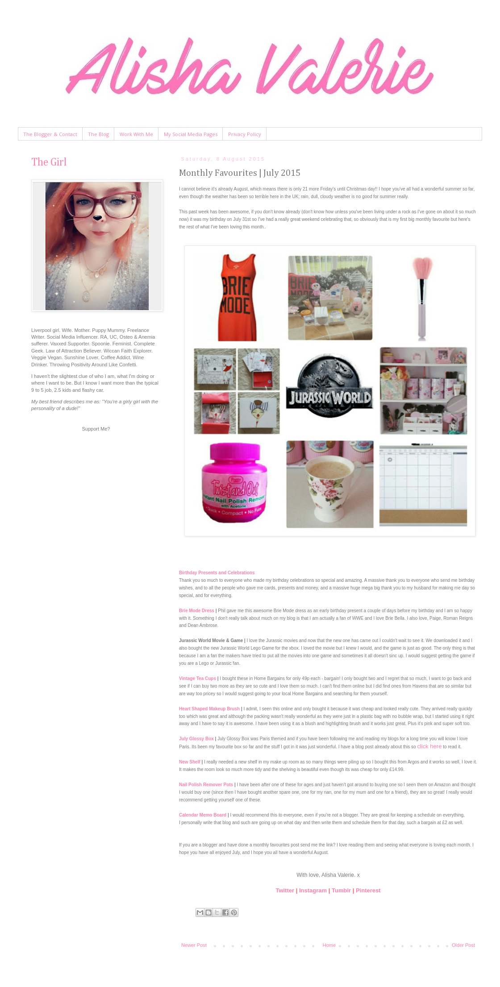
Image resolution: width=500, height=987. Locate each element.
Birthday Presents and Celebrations (217, 572)
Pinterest (368, 890)
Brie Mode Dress (196, 610)
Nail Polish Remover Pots (206, 784)
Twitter (284, 890)
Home (329, 945)
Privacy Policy (244, 134)
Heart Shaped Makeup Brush (209, 708)
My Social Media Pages (190, 134)
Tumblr (341, 890)
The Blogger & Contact (50, 134)
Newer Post (194, 945)
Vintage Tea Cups (197, 678)
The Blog (98, 134)
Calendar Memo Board (202, 815)
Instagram (313, 890)
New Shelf (189, 761)
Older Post (463, 945)
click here (429, 746)
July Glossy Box (196, 738)
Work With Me (136, 134)
